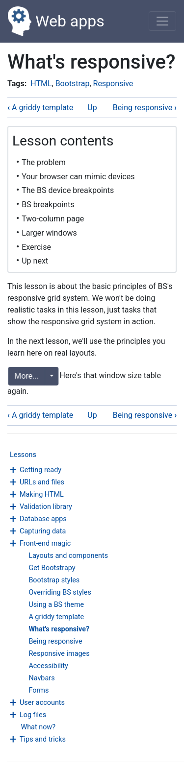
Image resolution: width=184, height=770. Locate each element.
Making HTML (42, 494)
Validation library (46, 507)
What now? (38, 727)
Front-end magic (45, 543)
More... (25, 376)
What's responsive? (58, 629)
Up (92, 107)
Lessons (23, 455)
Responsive (113, 83)
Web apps (56, 21)
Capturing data (43, 531)
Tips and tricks (43, 739)
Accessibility (48, 666)
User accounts (42, 702)
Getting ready (40, 470)
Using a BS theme (56, 605)
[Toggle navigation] (162, 21)
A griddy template (56, 617)
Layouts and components (68, 556)
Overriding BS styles (59, 592)
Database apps (43, 519)
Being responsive (55, 641)
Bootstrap (72, 83)
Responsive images (58, 654)
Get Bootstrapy (51, 568)
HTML (41, 83)
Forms (38, 690)
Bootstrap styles (53, 580)
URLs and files (42, 482)
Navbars (41, 678)
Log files (33, 715)
